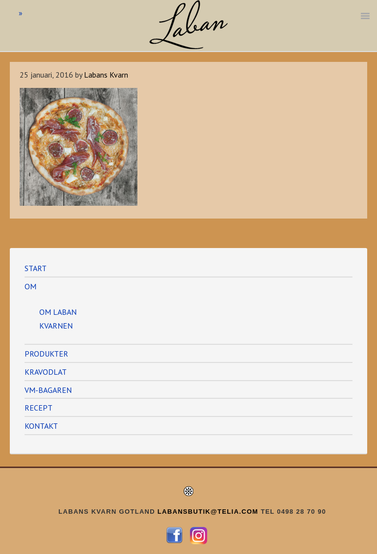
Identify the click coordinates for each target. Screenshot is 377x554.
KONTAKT (41, 426)
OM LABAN (58, 312)
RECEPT (39, 408)
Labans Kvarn (188, 24)
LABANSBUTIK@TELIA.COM (208, 511)
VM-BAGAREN (48, 390)
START (36, 268)
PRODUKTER (46, 354)
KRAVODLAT (46, 372)
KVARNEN (56, 326)
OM (30, 286)
